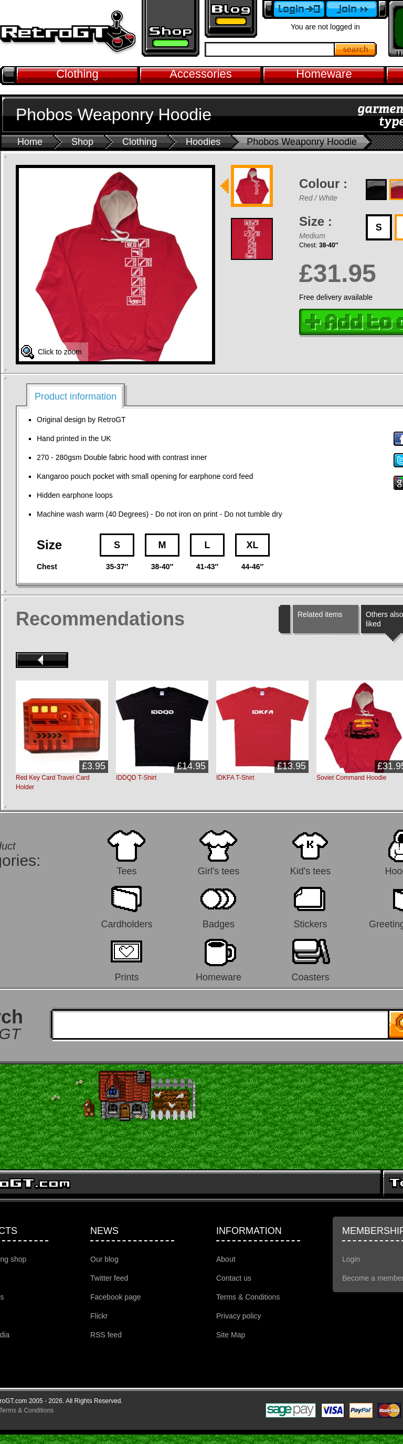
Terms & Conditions (248, 1297)
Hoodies (203, 142)
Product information (75, 396)
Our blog (104, 1259)
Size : (315, 221)
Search (356, 49)
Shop (82, 142)
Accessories (200, 73)
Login (351, 1259)
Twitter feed (109, 1278)
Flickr (99, 1316)
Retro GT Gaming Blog (231, 19)
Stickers (310, 924)
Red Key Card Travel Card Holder (53, 782)
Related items (320, 614)
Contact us (233, 1278)
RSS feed (106, 1335)
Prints (126, 977)
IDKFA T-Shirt (235, 777)
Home (30, 142)
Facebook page (115, 1297)
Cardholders (126, 924)
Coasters (310, 977)
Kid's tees (310, 871)
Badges (219, 924)
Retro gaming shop (170, 28)
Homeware (324, 73)
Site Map (230, 1335)
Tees (126, 871)
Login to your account (293, 9)
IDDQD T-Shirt (136, 777)
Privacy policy (238, 1316)
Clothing (77, 73)
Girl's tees (218, 871)
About (226, 1259)
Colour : (323, 183)
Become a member (356, 9)
